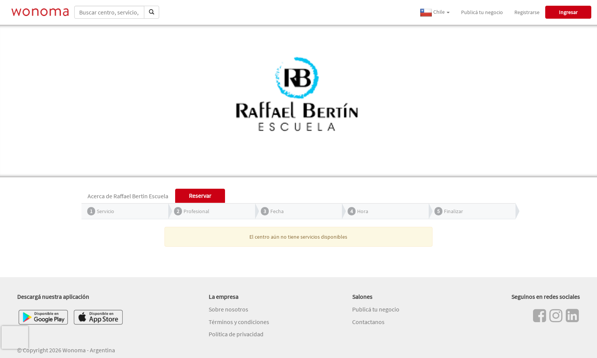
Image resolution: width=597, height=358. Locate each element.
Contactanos (368, 322)
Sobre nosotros (228, 309)
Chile (435, 12)
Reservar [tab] (200, 195)
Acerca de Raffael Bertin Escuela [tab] (128, 196)
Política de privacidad (236, 334)
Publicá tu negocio (482, 12)
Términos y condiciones (239, 322)
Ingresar (568, 12)
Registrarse (527, 12)
